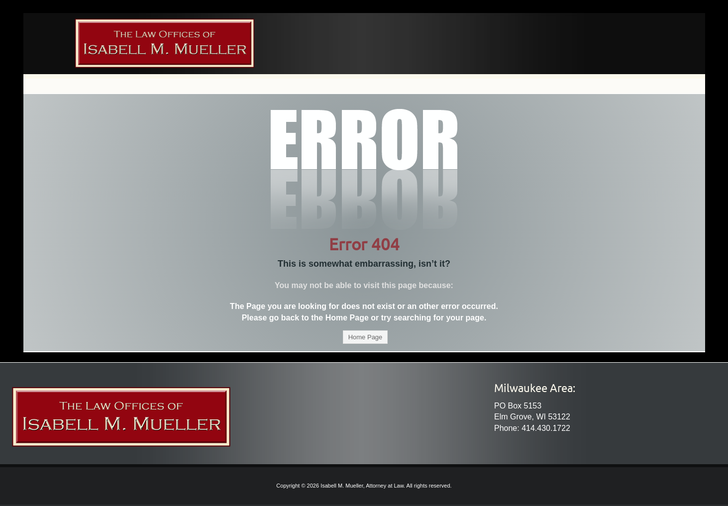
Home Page (365, 337)
